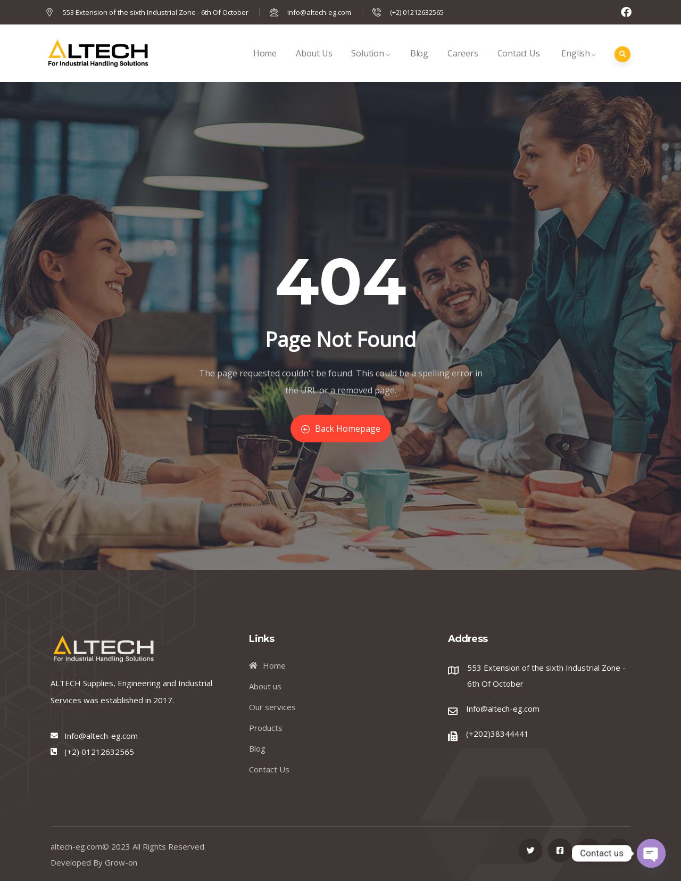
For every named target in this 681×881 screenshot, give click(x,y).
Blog (419, 64)
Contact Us (518, 64)
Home (265, 64)
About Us (314, 64)
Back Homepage (340, 428)
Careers (462, 64)
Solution (371, 64)
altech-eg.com (76, 846)
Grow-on (121, 862)
